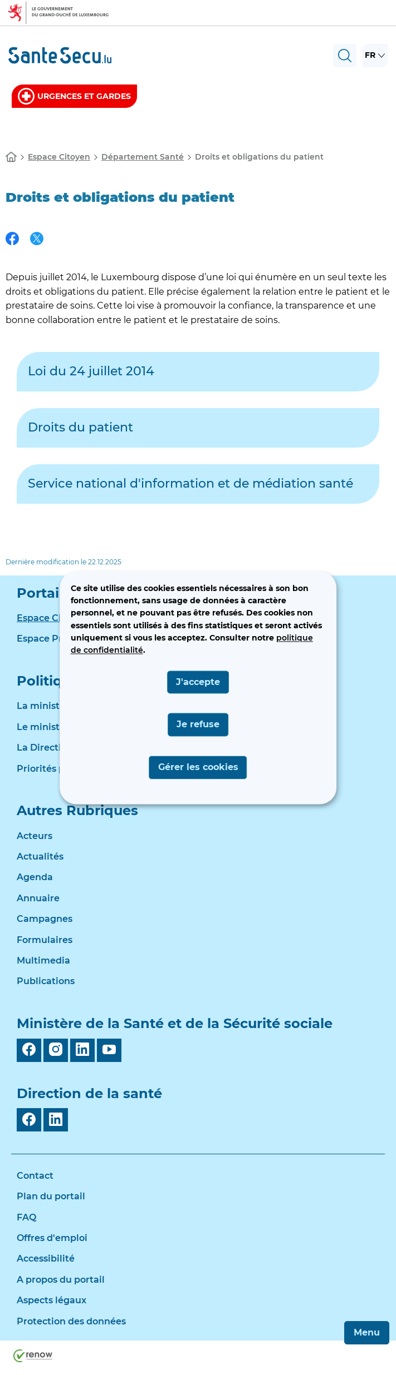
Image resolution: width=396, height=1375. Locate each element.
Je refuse (198, 724)
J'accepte (198, 682)
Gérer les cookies (198, 767)
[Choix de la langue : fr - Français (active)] (375, 55)
